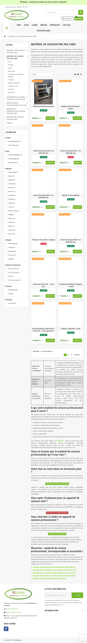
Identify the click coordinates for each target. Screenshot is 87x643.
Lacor (11, 207)
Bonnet (11, 180)
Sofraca (12, 230)
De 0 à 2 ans (13, 269)
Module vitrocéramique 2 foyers (70, 107)
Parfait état (13, 162)
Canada (12, 247)
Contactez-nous (10, 7)
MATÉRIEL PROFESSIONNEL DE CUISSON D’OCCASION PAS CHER (54, 570)
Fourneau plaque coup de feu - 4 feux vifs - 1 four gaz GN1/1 (43, 330)
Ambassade (13, 172)
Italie (11, 259)
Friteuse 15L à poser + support (43, 240)
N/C (11, 276)
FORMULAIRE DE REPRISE (57, 534)
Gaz (10, 294)
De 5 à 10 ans (14, 272)
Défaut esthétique (15, 155)
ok (77, 595)
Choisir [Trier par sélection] (34, 74)
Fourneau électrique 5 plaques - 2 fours (70, 285)
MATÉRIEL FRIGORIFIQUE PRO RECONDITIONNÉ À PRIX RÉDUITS (54, 567)
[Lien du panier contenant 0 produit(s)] (78, 18)
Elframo (12, 188)
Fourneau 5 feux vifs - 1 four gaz (43, 285)
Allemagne (13, 243)
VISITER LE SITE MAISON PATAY (57, 513)
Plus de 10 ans (14, 280)
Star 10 (11, 234)
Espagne (12, 251)
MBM (11, 215)
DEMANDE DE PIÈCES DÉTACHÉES (57, 484)
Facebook (6, 629)
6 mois (12, 303)
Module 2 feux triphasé (70, 195)
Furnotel (12, 195)
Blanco (11, 176)
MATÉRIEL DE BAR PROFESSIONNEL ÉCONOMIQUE (49, 578)
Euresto (12, 191)
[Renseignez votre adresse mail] (58, 595)
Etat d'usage (13, 159)
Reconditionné (14, 141)
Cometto (12, 184)
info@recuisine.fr (15, 612)
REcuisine (60, 441)
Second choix (13, 145)
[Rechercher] (64, 12)
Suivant (77, 355)
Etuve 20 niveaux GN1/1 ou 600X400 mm (43, 152)
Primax (11, 222)
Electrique (13, 290)
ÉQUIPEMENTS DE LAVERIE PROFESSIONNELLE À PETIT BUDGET (54, 573)
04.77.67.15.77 (23, 7)
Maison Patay (14, 211)
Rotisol (11, 226)
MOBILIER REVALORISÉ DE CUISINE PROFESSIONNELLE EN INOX (54, 576)
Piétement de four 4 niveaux (43, 106)
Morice (11, 218)
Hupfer (11, 203)
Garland (12, 199)
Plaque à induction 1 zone (70, 329)
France (12, 255)
